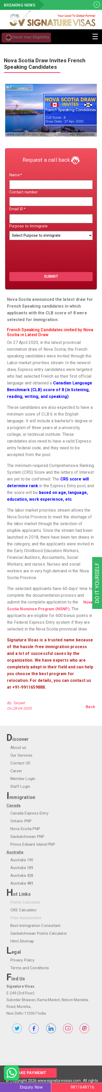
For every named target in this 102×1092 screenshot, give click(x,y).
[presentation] (39, 254)
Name (15, 175)
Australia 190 (21, 860)
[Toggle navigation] (95, 36)
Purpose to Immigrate (28, 226)
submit (51, 276)
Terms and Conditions (29, 968)
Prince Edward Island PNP (32, 844)
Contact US (20, 763)
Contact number (23, 192)
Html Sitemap (22, 941)
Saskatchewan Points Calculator (38, 933)
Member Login (22, 778)
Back (90, 706)
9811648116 (82, 1087)
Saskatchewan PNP (27, 836)
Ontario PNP (21, 821)
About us (18, 747)
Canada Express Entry (29, 813)
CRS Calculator (23, 910)
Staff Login (20, 786)
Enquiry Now (31, 1087)
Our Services (21, 755)
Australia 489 (21, 883)
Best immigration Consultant (35, 925)
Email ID (17, 209)
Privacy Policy (22, 960)
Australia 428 (21, 875)
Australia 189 (21, 867)
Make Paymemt (30, 1072)
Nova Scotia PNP (25, 828)
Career (16, 771)
